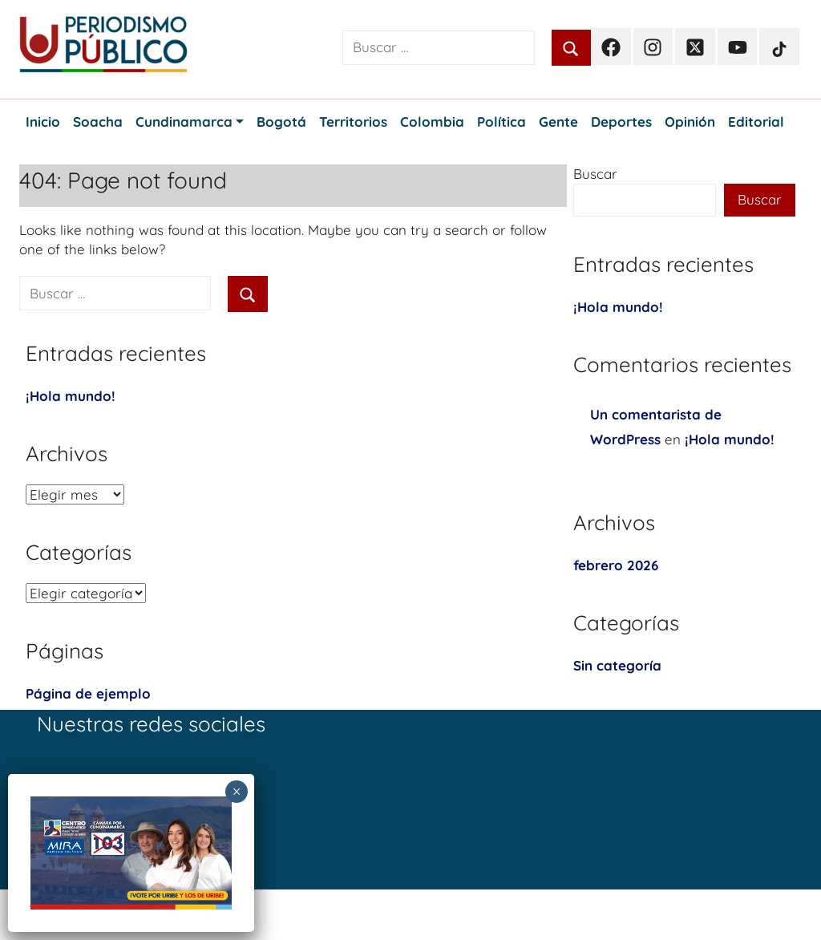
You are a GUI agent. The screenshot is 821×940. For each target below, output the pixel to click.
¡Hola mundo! (70, 395)
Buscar (595, 173)
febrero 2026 (615, 565)
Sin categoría (617, 665)
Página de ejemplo (88, 693)
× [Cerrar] (237, 791)
